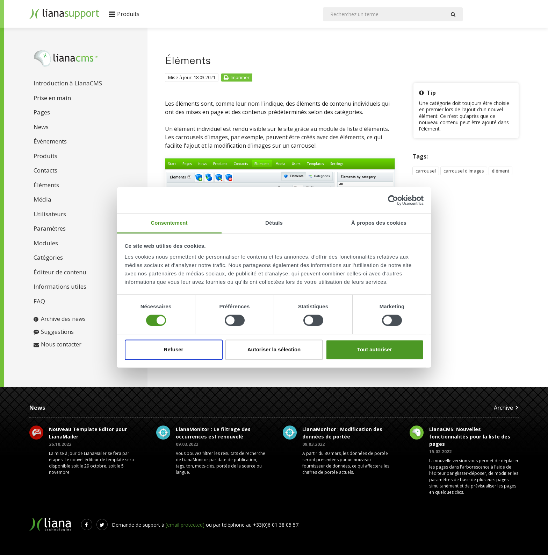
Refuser (173, 349)
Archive (506, 407)
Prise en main (52, 98)
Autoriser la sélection (274, 349)
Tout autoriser (374, 349)
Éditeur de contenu (60, 272)
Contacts (45, 170)
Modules (46, 243)
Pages (42, 112)
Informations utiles (60, 286)
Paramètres (50, 228)
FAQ (39, 301)
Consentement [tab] (169, 223)
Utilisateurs (50, 214)
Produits (45, 156)
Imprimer (236, 77)
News (41, 127)
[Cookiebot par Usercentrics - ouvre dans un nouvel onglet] (393, 200)
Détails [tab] (274, 223)
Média (42, 199)
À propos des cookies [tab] (378, 223)
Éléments (46, 185)
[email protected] (185, 524)
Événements (50, 141)
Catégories (48, 257)
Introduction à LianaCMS (68, 83)
